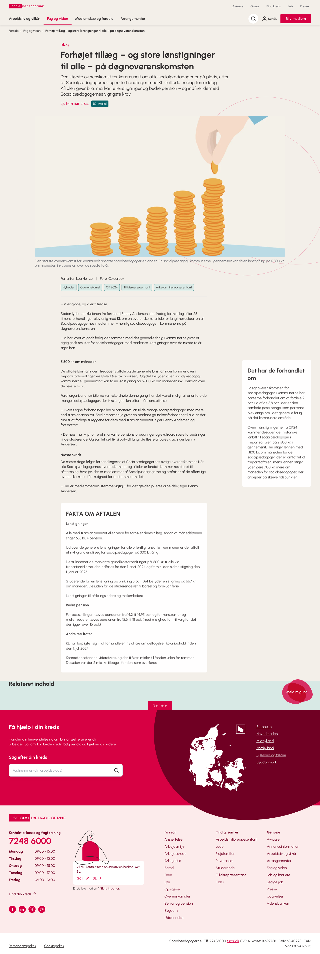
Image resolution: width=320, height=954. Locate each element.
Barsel (169, 868)
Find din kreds (23, 894)
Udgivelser (275, 896)
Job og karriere (278, 875)
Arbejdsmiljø (174, 846)
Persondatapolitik (22, 946)
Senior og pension (178, 903)
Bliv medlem (296, 18)
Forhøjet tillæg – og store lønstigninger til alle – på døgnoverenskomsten (95, 31)
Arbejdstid (172, 861)
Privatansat (225, 861)
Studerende (225, 868)
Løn (167, 882)
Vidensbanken (278, 903)
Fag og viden (57, 18)
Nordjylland (265, 748)
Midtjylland (265, 741)
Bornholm (264, 727)
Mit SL (269, 18)
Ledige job (275, 882)
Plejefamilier (225, 853)
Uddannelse (174, 918)
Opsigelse (172, 889)
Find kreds (273, 6)
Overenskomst (90, 287)
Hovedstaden (267, 734)
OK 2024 (112, 287)
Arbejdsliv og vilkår (24, 18)
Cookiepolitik (54, 946)
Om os (254, 6)
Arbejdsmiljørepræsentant (174, 287)
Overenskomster (177, 896)
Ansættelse (173, 839)
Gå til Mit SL (89, 878)
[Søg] (253, 19)
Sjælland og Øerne (271, 755)
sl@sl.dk (233, 941)
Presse (304, 6)
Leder (220, 846)
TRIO (220, 882)
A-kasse (237, 6)
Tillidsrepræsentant (137, 287)
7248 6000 (30, 840)
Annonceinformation (283, 846)
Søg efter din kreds (28, 757)
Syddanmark (266, 762)
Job (290, 6)
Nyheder (68, 287)
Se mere (160, 705)
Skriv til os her (109, 888)
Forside (14, 31)
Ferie (168, 875)
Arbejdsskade (175, 853)
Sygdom (171, 910)
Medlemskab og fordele (94, 18)
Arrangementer (132, 18)
